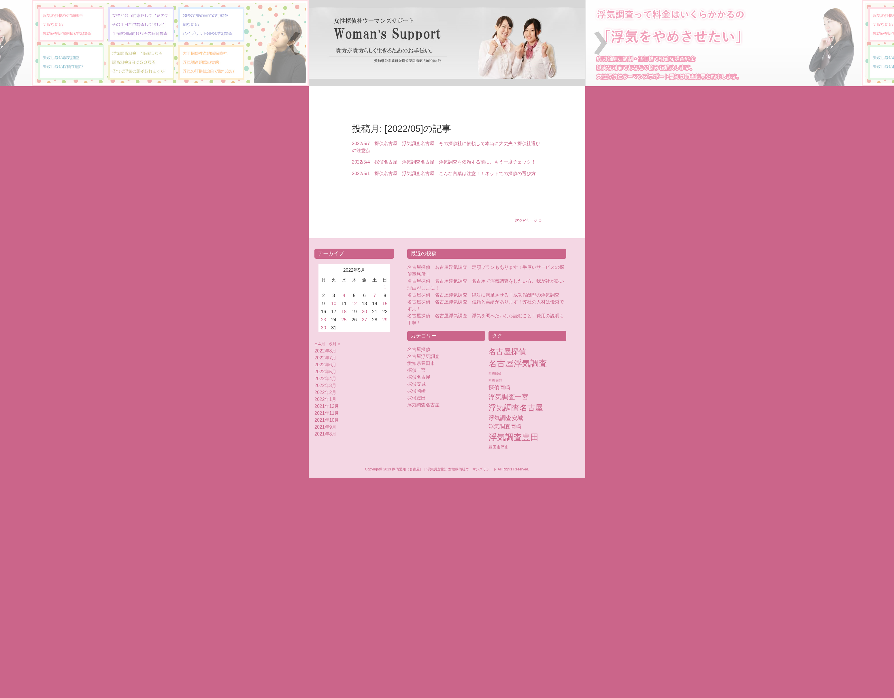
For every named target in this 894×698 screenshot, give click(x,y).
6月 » (334, 344)
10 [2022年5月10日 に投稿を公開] (333, 303)
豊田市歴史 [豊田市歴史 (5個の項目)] (499, 447)
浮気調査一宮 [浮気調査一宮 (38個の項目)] (508, 397)
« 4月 (319, 344)
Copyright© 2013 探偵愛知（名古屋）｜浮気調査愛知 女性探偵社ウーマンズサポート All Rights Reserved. (447, 469)
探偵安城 (416, 384)
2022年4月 (325, 378)
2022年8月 (325, 350)
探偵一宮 (416, 370)
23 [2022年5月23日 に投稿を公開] (323, 319)
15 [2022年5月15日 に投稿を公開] (385, 303)
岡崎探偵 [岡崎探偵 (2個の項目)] (495, 373)
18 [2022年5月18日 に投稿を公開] (344, 311)
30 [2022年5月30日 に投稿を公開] (323, 327)
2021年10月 (326, 420)
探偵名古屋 (418, 377)
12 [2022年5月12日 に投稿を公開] (354, 303)
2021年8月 (325, 433)
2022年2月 (325, 392)
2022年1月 (325, 399)
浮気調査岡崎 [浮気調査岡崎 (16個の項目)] (505, 426)
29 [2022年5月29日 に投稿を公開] (385, 319)
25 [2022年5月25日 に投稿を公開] (344, 319)
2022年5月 (325, 371)
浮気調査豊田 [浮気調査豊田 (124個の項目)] (514, 437)
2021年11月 (326, 413)
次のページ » (528, 220)
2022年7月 (325, 357)
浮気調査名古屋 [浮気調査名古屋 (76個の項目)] (516, 408)
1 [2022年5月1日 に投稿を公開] (385, 287)
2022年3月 (325, 385)
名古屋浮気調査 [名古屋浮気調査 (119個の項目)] (518, 363)
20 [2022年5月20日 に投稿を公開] (364, 311)
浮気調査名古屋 (423, 404)
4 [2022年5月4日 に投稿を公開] (344, 295)
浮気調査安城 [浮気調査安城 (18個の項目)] (506, 418)
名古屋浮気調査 (423, 356)
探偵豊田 (421, 397)
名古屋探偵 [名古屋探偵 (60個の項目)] (507, 352)
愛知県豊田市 (421, 363)
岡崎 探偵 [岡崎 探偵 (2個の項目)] (495, 380)
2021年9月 (325, 427)
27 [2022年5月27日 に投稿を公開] (364, 319)
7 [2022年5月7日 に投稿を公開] (375, 295)
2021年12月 (326, 406)
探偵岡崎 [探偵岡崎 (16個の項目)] (499, 387)
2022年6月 (325, 364)
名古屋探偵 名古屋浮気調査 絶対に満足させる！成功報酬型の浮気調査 (483, 294)
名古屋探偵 (418, 349)
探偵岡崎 (418, 391)
